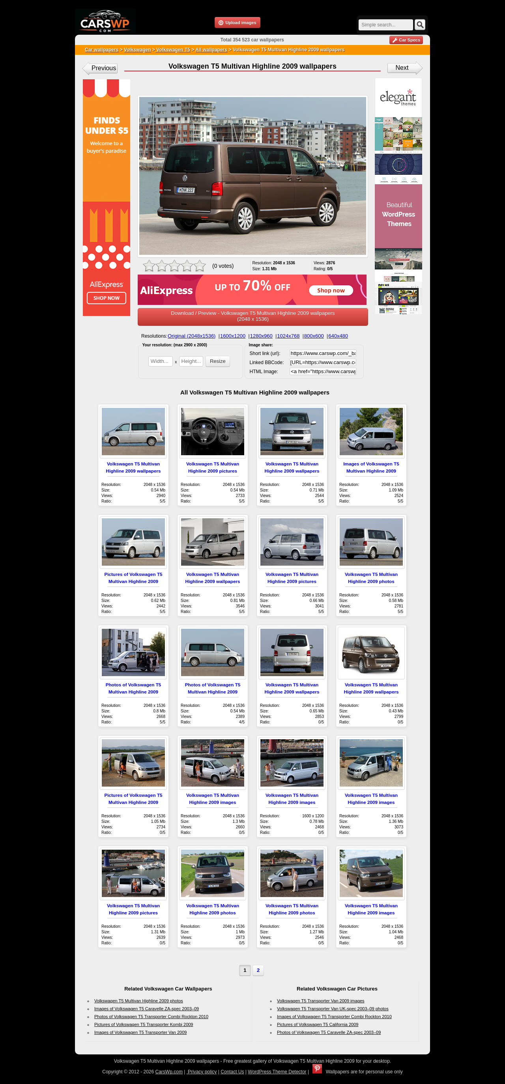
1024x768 (288, 336)
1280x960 (261, 336)
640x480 (338, 336)
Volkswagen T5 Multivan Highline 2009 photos (138, 1000)
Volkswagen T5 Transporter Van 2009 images (321, 1000)
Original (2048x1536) (191, 336)
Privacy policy (202, 1072)
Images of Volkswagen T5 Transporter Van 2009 (140, 1032)
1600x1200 (232, 336)
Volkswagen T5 (172, 49)
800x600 (314, 336)
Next (402, 67)
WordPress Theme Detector (277, 1072)
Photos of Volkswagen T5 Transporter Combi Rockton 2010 (151, 1016)
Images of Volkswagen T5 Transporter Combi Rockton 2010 (334, 1016)
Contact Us (232, 1072)
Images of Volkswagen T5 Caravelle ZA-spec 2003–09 (146, 1008)
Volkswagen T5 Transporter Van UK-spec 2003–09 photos (333, 1008)
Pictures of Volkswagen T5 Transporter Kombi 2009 (143, 1024)
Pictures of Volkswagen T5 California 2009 (317, 1024)
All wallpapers (211, 49)
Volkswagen (137, 49)
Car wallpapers (101, 49)
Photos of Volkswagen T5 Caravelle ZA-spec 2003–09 (329, 1032)
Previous (104, 68)
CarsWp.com (169, 1072)
